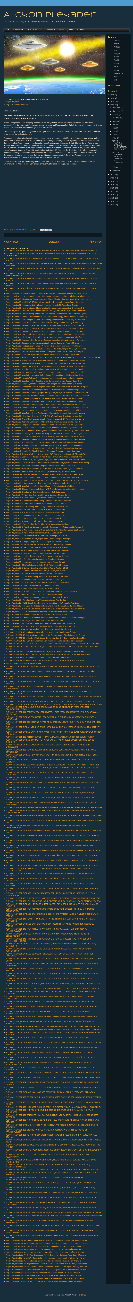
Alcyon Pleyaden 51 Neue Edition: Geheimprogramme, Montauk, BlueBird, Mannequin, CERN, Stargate (45, 439)
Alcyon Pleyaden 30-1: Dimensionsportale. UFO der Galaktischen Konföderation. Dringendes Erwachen (45, 530)
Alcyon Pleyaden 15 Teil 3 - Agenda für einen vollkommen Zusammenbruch (34, 620)
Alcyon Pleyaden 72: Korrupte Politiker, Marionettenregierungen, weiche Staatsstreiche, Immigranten (44, 378)
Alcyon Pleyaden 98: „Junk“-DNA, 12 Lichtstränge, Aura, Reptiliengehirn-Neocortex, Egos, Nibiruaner (44, 302)
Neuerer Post (11, 241)
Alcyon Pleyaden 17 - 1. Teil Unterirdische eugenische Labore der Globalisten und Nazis (39, 612)
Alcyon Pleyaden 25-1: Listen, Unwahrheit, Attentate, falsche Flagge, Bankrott (35, 562)
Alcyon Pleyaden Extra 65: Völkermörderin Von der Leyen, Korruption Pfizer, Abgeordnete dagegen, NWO (46, 1240)
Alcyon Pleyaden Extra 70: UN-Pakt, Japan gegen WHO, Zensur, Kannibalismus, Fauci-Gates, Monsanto (46, 1255)
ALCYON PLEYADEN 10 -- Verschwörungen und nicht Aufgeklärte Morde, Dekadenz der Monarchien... (45, 641)
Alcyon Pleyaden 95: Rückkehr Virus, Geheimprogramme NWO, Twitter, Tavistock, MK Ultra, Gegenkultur (46, 311)
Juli (114, 125)
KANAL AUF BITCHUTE (34, 30)
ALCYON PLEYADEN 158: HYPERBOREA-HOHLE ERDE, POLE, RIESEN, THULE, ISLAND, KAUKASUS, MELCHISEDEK (53, 1107)
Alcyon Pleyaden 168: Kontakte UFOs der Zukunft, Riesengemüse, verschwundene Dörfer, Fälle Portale (45, 1258)
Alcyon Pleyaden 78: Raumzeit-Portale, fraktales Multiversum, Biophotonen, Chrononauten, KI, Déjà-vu (45, 360)
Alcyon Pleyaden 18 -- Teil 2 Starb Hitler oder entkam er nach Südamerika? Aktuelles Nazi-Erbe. (42, 603)
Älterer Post (96, 241)
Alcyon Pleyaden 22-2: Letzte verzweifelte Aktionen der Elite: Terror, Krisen (34, 574)
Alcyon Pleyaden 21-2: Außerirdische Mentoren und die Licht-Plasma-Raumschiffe (37, 583)
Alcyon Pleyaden (50, 15)
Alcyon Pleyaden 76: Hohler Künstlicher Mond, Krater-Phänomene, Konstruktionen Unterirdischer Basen (46, 366)
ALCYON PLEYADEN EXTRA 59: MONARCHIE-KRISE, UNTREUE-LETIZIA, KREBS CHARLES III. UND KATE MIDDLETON (54, 1213)
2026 (112, 95)
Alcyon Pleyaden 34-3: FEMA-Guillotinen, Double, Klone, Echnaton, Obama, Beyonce (38, 495)
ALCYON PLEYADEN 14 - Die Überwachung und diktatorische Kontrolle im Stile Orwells (39, 629)
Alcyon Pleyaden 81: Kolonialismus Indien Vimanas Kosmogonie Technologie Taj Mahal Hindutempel (44, 352)
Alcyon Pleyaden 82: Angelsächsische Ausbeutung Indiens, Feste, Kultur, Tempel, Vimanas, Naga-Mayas (46, 349)
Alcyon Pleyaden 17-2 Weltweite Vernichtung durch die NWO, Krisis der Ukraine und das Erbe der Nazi (45, 609)
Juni (114, 128)
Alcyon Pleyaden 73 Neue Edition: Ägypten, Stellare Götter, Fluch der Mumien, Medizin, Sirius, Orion (44, 375)
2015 (112, 198)
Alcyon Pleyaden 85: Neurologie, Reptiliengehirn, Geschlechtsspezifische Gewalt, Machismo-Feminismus (46, 340)
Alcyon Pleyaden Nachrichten (17, 105)
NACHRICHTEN (18, 30)
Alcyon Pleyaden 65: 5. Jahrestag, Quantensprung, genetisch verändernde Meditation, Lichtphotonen (44, 398)
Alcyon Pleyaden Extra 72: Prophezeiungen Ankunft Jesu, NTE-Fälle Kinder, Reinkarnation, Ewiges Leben (46, 1264)
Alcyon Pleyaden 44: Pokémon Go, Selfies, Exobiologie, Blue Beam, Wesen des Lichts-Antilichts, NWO (45, 460)
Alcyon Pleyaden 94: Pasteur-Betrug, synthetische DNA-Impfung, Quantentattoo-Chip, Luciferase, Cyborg (46, 314)
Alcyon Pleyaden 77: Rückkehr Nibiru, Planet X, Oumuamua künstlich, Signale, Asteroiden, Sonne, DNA (45, 363)
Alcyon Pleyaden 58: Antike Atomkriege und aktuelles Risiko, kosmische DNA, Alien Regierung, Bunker (45, 419)
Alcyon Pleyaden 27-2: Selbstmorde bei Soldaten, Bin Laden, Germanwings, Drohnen (38, 544)
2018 (112, 188)
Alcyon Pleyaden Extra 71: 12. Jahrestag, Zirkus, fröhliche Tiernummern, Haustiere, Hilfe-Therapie (43, 1261)
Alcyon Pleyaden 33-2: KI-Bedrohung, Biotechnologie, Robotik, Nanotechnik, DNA (37, 507)
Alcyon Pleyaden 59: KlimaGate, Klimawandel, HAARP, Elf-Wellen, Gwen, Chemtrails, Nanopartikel (44, 416)
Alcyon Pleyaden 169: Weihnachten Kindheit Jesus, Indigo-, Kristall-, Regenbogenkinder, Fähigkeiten (44, 1281)
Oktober (115, 115)
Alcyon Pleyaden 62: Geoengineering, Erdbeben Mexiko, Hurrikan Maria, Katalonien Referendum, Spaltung (47, 407)
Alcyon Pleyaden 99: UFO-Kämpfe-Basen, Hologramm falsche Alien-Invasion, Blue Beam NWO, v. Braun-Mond (48, 299)
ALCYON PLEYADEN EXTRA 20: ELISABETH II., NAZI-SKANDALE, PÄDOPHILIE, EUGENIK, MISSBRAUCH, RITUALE (52, 865)
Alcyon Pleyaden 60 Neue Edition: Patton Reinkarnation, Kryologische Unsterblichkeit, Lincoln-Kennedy (45, 413)
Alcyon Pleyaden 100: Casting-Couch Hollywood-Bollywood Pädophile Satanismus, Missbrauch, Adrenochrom (48, 296)
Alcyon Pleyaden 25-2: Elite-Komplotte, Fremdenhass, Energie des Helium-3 (35, 559)
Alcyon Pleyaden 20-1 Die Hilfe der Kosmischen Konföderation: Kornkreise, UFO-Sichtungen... (42, 591)
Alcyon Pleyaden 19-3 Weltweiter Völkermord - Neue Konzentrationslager (34, 594)
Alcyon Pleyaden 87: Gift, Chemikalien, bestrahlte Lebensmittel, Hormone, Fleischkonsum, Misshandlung (46, 334)
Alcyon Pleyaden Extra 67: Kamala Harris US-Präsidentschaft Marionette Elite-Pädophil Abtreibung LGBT (46, 1246)
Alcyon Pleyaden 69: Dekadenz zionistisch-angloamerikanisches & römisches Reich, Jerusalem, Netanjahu (47, 387)
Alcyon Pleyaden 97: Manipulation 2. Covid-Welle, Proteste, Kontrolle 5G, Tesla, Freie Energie (42, 305)
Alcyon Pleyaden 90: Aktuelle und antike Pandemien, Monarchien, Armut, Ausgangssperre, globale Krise (46, 325)
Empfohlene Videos (76, 30)
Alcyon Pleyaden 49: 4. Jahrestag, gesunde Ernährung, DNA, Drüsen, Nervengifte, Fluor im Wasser (44, 445)
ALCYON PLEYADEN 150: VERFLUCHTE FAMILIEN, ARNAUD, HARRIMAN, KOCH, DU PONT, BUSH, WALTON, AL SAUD (53, 1029)
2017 (112, 191)
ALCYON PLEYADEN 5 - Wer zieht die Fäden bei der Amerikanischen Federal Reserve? (40, 658)
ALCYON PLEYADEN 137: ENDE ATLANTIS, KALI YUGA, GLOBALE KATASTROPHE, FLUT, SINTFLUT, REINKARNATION (53, 898)
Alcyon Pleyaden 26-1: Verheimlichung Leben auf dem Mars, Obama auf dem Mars (37, 556)
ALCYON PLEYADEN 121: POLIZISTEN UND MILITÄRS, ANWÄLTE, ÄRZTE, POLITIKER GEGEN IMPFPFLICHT (50, 737)
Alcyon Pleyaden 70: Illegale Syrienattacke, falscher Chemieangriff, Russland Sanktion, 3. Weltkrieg (44, 384)
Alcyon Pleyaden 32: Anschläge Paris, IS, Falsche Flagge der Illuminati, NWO (35, 512)
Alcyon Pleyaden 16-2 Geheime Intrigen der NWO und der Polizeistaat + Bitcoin (36, 615)
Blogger (84, 1295)
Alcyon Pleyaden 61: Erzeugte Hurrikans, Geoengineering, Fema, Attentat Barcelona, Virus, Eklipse (44, 410)
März (114, 138)
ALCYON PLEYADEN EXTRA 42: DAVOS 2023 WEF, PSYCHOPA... (118, 157)
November (116, 111)
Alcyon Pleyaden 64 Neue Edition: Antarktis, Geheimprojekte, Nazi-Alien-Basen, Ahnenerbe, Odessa (44, 401)
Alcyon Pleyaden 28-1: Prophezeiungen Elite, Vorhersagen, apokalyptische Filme (37, 542)
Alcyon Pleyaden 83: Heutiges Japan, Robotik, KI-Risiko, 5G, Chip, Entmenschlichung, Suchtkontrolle (44, 346)
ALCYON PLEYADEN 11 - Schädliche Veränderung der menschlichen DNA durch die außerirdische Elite (46, 638)
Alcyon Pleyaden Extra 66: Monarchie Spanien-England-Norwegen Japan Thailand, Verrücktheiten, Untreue (47, 1243)
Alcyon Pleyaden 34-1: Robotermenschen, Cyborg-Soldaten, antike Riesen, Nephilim (38, 501)
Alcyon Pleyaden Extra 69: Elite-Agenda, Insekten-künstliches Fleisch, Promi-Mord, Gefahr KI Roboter (45, 1252)
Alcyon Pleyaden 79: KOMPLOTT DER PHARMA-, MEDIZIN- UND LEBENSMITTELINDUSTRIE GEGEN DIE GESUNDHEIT (53, 358)
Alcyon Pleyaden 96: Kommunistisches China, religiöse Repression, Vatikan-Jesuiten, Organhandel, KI (45, 308)
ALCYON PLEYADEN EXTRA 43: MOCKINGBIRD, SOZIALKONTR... (119, 145)
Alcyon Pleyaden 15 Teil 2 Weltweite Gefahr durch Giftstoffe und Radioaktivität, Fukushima (40, 623)
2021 (112, 178)
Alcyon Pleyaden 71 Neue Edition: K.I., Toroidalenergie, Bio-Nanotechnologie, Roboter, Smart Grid (43, 381)
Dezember (116, 108)
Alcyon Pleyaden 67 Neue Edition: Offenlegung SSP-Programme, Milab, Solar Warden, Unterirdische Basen (47, 393)
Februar (115, 167)
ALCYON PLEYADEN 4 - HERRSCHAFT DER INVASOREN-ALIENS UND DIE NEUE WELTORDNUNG (45, 660)
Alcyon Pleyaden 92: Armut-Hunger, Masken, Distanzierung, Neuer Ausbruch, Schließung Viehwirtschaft (45, 320)
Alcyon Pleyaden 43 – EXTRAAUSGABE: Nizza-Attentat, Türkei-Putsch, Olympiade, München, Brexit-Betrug (47, 463)
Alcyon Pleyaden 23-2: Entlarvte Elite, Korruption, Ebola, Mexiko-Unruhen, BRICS (37, 568)
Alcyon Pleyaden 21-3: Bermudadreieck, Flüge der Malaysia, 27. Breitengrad (35, 580)
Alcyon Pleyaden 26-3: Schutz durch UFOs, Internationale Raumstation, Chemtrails (37, 550)
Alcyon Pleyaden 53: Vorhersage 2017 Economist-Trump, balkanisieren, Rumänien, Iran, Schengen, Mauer (47, 434)
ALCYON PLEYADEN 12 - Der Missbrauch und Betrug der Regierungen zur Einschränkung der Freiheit (45, 635)
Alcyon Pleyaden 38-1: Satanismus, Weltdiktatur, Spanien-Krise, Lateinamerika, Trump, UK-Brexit (43, 483)
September (116, 118)
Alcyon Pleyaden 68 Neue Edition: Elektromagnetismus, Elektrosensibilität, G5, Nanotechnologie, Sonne (46, 390)
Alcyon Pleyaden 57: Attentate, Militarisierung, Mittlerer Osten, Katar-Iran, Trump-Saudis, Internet (43, 422)
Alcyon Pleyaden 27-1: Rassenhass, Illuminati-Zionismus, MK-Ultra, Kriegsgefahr (37, 547)
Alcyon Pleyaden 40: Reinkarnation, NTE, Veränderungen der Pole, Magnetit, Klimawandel (40, 471)
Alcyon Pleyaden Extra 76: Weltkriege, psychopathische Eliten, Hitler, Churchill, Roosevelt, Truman (43, 1275)
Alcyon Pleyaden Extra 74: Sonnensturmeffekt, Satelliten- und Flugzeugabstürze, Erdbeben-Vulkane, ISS (46, 1270)
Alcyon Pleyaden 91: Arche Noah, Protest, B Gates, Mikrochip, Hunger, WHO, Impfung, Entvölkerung (44, 323)
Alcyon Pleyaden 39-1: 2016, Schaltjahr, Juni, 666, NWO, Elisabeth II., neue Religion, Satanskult (43, 477)
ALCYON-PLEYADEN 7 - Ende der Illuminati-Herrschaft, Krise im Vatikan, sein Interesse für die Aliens (45, 652)
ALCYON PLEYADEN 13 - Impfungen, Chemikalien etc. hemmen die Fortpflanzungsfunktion (41, 632)
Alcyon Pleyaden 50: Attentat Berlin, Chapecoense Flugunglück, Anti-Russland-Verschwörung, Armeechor (46, 442)
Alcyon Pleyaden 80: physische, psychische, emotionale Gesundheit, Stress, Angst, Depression (42, 355)
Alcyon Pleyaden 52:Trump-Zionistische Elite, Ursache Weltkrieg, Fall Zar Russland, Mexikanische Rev (45, 436)
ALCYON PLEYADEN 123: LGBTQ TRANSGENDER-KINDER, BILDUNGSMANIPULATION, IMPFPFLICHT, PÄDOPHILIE (52, 765)
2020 (112, 181)
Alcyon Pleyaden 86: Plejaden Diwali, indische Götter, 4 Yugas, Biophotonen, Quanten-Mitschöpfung (44, 337)
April (114, 135)
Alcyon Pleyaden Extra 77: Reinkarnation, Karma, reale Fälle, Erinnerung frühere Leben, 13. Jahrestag (45, 1278)
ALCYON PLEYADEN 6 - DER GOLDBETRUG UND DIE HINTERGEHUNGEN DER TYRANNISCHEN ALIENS (48, 655)
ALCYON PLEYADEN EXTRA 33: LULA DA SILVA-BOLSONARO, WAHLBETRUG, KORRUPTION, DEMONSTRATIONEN (53, 989)
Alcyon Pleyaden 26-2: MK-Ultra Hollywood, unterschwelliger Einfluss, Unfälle (35, 553)
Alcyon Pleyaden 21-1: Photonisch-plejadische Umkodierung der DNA (32, 585)
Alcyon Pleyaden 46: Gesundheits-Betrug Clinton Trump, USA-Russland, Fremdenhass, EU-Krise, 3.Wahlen (47, 454)
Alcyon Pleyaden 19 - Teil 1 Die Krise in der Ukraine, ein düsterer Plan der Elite (36, 600)
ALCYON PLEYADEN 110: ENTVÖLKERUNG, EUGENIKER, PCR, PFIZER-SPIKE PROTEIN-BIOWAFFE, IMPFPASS (51, 251)
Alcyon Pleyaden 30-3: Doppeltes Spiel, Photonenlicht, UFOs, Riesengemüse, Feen (38, 521)
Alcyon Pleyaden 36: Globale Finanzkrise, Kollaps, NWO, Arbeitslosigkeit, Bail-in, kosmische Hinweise (45, 489)
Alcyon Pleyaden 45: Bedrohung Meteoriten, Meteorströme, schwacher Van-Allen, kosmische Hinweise (45, 457)
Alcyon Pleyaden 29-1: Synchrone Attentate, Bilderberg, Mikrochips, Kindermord (36, 536)
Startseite (54, 241)
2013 (112, 205)
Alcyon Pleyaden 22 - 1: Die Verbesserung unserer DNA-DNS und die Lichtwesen (37, 577)
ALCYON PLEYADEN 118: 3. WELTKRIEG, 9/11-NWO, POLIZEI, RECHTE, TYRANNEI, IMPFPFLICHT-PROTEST (50, 701)
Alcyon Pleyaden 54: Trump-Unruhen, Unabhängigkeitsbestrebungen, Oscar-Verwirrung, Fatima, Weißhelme (47, 431)
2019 (112, 185)
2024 (112, 101)
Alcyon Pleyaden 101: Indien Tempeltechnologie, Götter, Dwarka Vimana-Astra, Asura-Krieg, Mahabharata (46, 293)
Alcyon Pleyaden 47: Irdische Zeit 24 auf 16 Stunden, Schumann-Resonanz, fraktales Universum (43, 451)
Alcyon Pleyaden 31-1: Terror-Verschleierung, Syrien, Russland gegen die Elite (36, 518)
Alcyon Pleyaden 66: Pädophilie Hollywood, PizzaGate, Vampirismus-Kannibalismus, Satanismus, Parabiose (47, 396)
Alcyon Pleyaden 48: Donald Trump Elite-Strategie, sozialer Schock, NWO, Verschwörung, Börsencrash (45, 448)
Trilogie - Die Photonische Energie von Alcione (23, 663)
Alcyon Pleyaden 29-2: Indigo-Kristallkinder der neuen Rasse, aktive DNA (34, 533)
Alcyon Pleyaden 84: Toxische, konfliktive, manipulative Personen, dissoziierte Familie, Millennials (43, 343)
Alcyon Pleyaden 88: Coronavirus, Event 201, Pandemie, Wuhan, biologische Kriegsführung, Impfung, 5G (46, 331)
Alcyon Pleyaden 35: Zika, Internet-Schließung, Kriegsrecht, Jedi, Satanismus (35, 492)
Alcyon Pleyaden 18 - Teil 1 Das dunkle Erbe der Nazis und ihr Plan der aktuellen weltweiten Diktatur (44, 606)
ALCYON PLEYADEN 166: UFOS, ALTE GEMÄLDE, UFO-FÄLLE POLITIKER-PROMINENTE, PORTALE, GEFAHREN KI (52, 1170)
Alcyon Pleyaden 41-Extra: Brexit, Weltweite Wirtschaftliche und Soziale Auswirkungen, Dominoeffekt (44, 469)
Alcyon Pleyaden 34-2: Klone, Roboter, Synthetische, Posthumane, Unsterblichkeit (37, 498)
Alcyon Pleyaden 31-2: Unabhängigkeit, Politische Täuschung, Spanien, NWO (35, 515)
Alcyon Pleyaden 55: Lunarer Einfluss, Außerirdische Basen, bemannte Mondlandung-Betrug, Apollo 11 (45, 428)
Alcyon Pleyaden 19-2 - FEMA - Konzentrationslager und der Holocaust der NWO (37, 597)
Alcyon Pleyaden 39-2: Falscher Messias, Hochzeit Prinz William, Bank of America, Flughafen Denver (44, 474)
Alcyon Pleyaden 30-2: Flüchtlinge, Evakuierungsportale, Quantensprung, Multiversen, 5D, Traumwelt (44, 527)
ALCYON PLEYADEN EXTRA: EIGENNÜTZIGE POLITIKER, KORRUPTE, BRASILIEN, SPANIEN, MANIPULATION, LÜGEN (54, 704)
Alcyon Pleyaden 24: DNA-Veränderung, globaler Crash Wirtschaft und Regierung (37, 565)
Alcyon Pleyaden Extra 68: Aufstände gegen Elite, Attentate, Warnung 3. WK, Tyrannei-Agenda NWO (44, 1249)
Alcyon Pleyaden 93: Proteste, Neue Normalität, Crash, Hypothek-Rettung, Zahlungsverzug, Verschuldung (46, 317)
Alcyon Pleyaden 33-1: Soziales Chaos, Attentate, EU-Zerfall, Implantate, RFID (36, 510)
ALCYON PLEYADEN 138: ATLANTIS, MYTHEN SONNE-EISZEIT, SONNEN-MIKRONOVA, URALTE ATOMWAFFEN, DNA (53, 901)
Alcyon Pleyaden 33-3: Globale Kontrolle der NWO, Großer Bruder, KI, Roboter (36, 504)
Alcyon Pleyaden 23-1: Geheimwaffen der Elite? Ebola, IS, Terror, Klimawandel (36, 571)
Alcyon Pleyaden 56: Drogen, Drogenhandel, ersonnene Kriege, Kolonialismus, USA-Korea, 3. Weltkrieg (45, 425)
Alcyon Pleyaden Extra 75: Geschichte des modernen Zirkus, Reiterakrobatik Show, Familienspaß (43, 1273)
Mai (114, 131)
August (115, 121)
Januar (115, 170)
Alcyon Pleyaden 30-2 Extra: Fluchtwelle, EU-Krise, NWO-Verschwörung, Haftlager (37, 524)
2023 (112, 105)
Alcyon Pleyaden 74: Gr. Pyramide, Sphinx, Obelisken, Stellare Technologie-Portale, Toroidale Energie (45, 372)
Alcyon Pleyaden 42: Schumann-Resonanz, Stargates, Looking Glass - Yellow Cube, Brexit (40, 466)
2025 (112, 98)
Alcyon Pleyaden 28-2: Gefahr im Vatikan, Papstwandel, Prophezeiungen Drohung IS (38, 539)
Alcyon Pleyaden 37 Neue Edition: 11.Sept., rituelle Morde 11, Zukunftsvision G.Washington (41, 486)
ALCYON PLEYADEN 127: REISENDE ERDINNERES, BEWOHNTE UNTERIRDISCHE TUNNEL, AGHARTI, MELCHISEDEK (54, 808)
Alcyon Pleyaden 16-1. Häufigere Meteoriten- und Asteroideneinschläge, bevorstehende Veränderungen (45, 618)
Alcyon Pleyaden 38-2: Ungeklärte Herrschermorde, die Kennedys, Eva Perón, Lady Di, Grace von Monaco (47, 480)
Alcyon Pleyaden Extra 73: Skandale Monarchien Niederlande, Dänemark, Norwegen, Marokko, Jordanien (46, 1267)
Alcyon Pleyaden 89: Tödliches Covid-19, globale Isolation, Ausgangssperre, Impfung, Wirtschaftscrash (45, 328)
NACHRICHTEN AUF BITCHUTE (55, 30)
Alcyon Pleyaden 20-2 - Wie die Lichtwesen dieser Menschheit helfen (32, 588)
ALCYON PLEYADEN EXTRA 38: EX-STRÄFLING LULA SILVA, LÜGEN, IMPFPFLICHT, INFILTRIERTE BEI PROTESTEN (53, 1027)
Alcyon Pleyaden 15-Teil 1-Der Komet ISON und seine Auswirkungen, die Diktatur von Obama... (42, 626)
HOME (8, 30)
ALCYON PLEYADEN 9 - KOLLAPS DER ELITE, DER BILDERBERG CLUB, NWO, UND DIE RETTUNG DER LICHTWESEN (54, 644)
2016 (112, 195)
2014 (112, 201)
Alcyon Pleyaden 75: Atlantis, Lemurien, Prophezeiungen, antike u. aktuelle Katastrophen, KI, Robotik (44, 369)
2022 (112, 175)
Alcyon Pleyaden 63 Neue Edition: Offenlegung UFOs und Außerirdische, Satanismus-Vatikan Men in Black (47, 404)
